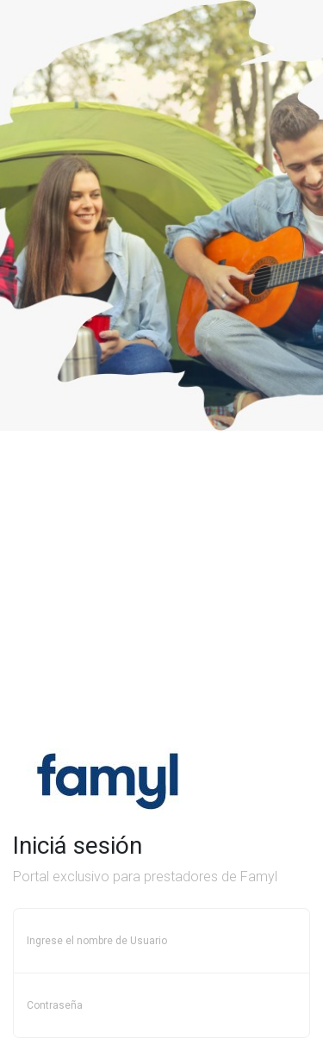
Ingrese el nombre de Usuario (97, 941)
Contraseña (55, 1005)
